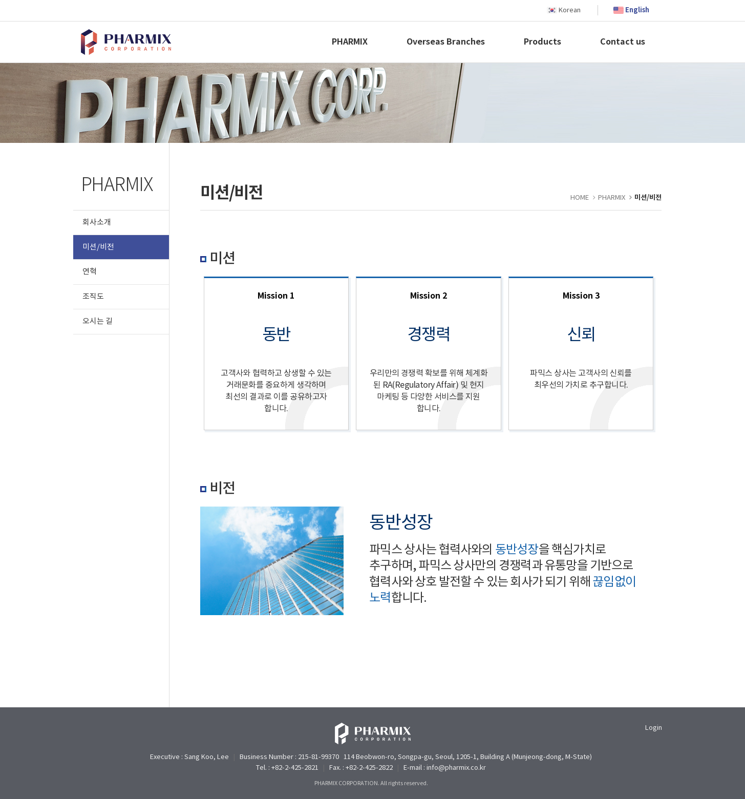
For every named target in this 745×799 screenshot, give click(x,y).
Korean (570, 10)
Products (542, 42)
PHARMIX (350, 42)
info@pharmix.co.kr (456, 768)
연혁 (89, 271)
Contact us (622, 42)
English (637, 10)
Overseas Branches (446, 42)
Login (653, 728)
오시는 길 (97, 321)
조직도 (93, 296)
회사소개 (96, 222)
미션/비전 (98, 247)
